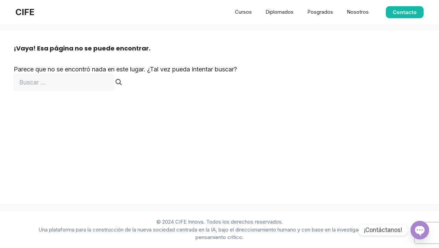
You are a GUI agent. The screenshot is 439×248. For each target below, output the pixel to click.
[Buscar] (118, 82)
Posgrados (320, 12)
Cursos (243, 12)
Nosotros (358, 12)
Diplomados (279, 12)
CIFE (24, 12)
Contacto (405, 12)
